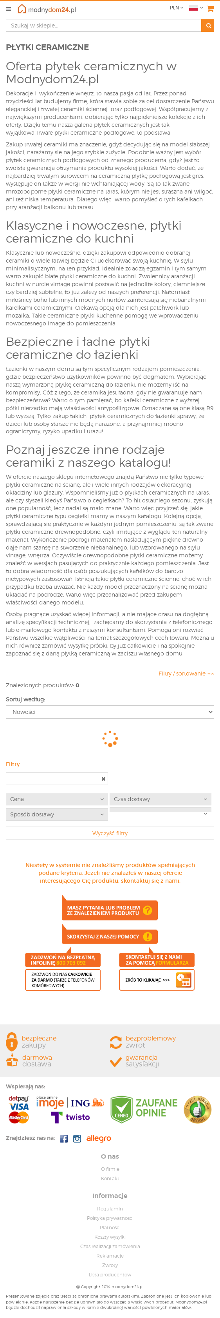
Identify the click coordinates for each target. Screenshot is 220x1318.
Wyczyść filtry (110, 833)
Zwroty (110, 1265)
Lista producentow (110, 1275)
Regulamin (110, 1209)
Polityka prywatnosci (110, 1218)
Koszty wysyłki (110, 1237)
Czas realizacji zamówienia (110, 1246)
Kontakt (110, 1178)
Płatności (110, 1227)
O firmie (110, 1169)
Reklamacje (110, 1256)
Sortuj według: (25, 699)
